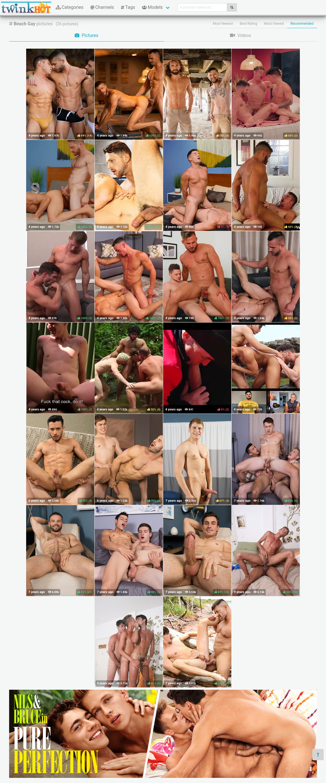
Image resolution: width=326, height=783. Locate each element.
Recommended (301, 24)
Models (152, 7)
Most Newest (223, 24)
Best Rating (248, 24)
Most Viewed (274, 24)
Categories (70, 7)
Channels (102, 7)
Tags (128, 7)
